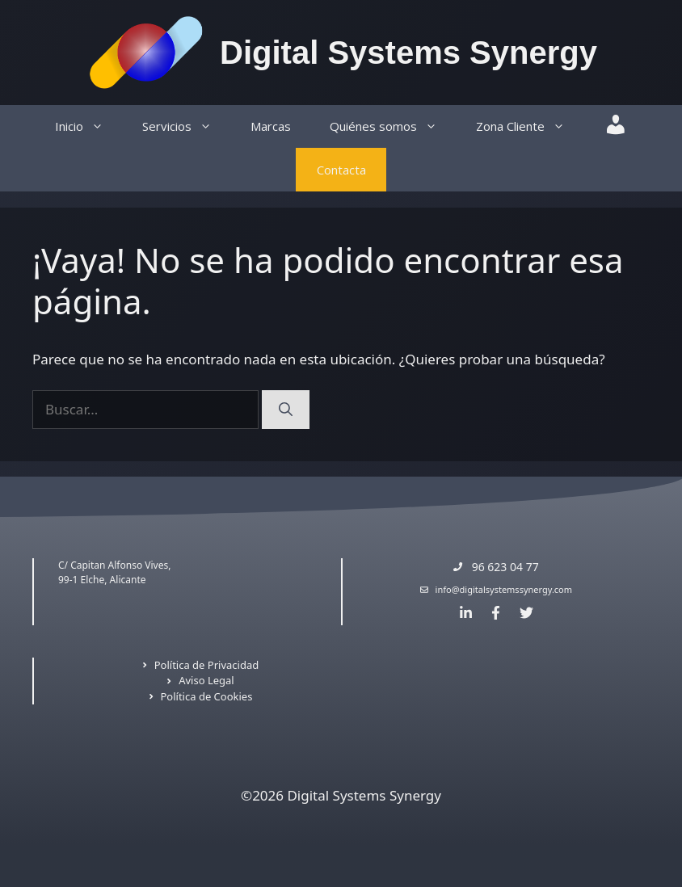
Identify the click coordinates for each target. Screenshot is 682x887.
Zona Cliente (530, 126)
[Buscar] (285, 409)
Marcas (270, 126)
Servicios (186, 126)
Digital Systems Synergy (408, 52)
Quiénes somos (393, 126)
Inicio (89, 126)
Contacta (341, 170)
